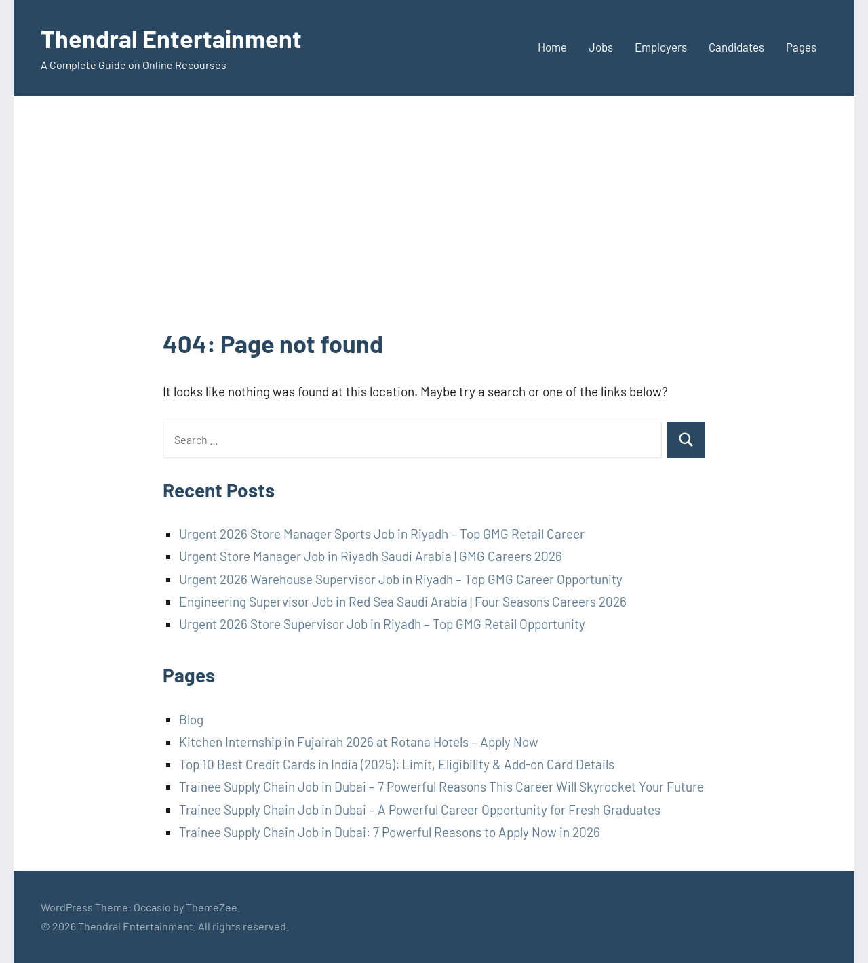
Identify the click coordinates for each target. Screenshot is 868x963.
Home (552, 47)
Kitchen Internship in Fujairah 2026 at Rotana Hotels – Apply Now (358, 742)
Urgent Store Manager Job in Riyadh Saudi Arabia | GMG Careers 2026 (370, 556)
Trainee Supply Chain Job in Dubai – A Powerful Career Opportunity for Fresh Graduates (419, 809)
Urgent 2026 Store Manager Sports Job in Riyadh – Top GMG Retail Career (382, 533)
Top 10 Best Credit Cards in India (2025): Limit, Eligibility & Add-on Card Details (396, 764)
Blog (191, 719)
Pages (801, 47)
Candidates (736, 47)
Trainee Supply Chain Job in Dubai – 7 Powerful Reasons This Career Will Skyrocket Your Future (441, 786)
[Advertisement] (434, 225)
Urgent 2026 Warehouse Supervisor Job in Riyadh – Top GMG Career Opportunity (401, 579)
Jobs (601, 47)
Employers (661, 47)
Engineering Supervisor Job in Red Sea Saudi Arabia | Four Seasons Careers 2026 (403, 601)
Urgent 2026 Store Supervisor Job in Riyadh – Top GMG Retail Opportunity (382, 624)
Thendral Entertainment (171, 38)
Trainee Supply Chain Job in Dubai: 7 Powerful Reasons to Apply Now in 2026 (389, 832)
